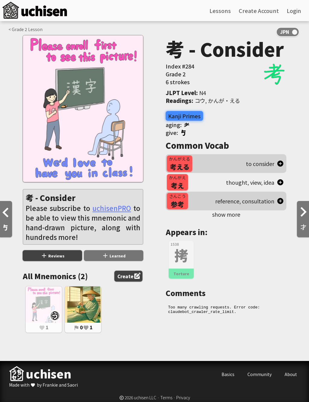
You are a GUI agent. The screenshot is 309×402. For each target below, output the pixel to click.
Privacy (183, 397)
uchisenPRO (111, 208)
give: (176, 132)
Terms (166, 397)
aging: (178, 125)
